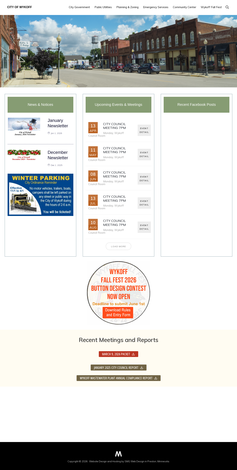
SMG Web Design (134, 461)
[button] (227, 7)
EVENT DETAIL (144, 130)
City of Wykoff (19, 7)
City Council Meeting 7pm (114, 126)
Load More (118, 246)
